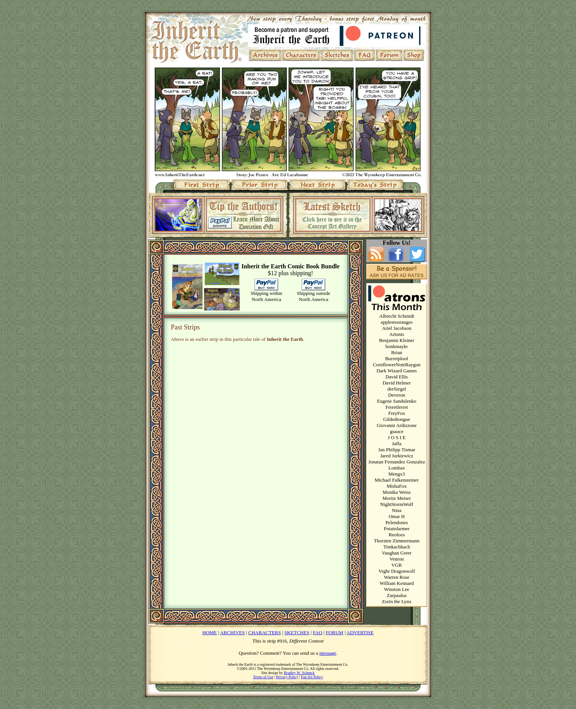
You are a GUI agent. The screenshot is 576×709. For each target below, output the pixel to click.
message (328, 653)
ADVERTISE (360, 632)
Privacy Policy (287, 677)
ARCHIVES (232, 632)
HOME (210, 632)
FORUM (334, 632)
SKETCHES (296, 632)
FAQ (317, 632)
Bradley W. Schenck (299, 673)
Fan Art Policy (312, 677)
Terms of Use (263, 677)
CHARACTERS (264, 632)
